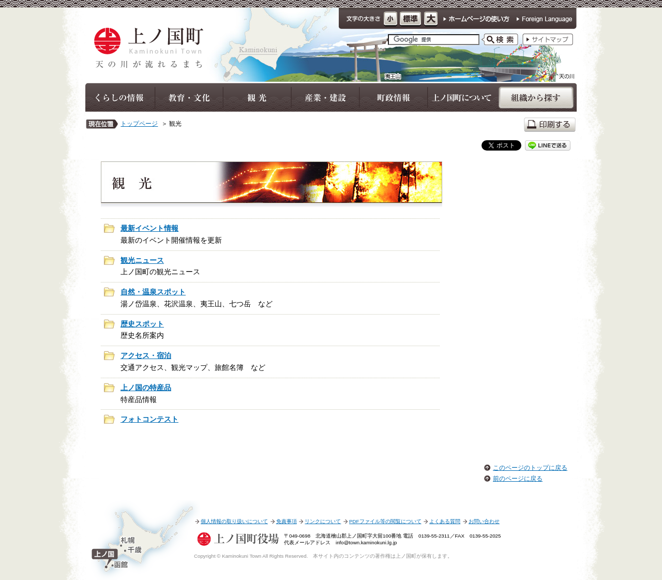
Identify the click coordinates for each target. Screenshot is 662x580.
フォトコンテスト (149, 419)
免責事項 (286, 521)
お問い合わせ (484, 521)
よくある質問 (444, 521)
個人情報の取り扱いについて (234, 521)
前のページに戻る (518, 478)
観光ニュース (142, 260)
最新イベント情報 (149, 228)
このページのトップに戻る (530, 467)
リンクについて (323, 521)
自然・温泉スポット (153, 292)
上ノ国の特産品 (146, 388)
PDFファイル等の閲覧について (385, 521)
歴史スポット (142, 324)
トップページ (139, 123)
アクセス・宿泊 (146, 356)
